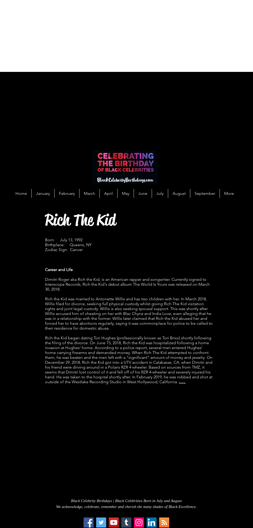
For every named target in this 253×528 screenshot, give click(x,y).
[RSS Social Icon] (164, 522)
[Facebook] (89, 522)
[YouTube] (114, 522)
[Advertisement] (126, 36)
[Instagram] (139, 522)
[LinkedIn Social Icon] (152, 522)
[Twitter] (101, 522)
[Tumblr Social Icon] (126, 522)
